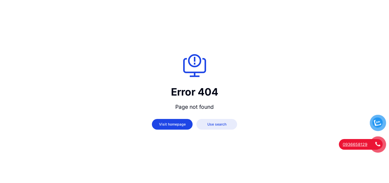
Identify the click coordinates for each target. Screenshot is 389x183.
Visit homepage (172, 124)
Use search (216, 124)
